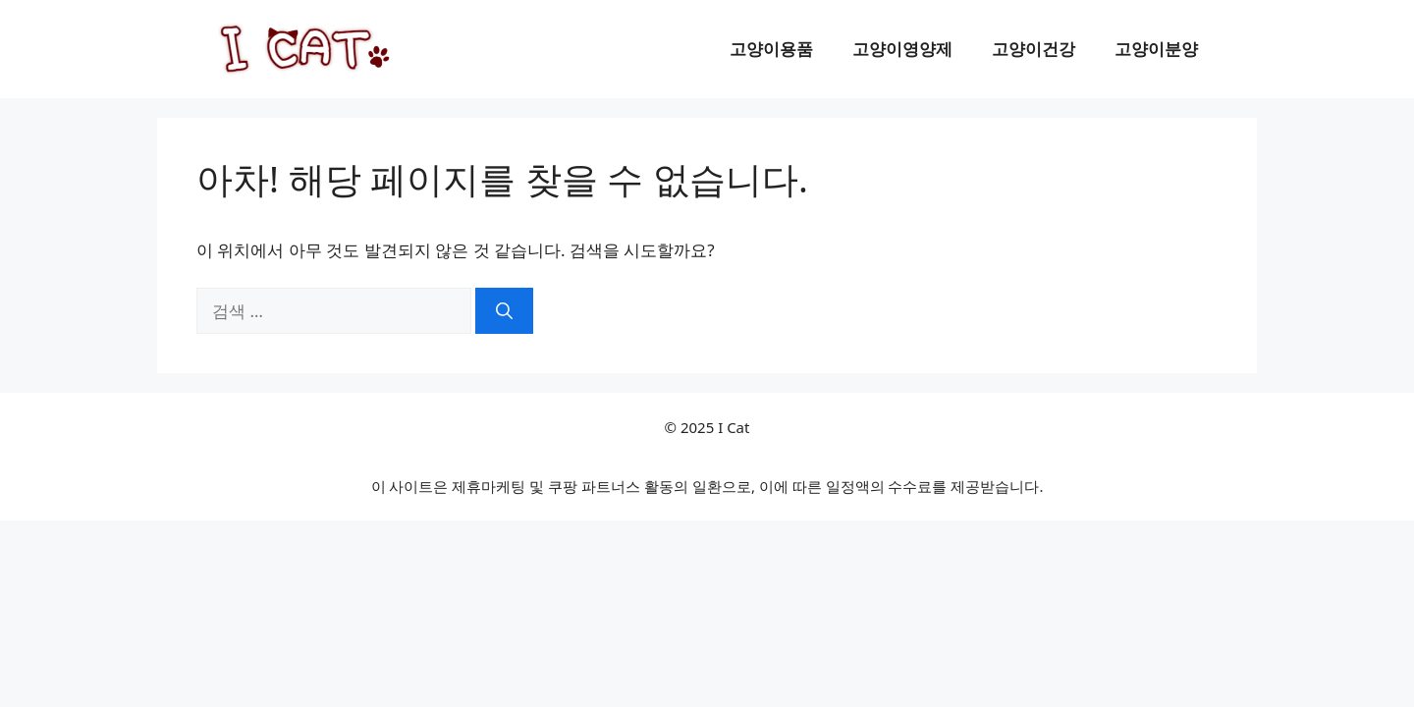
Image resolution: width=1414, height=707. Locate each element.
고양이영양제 (902, 48)
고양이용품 (771, 48)
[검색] (504, 311)
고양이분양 (1156, 48)
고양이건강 (1033, 48)
